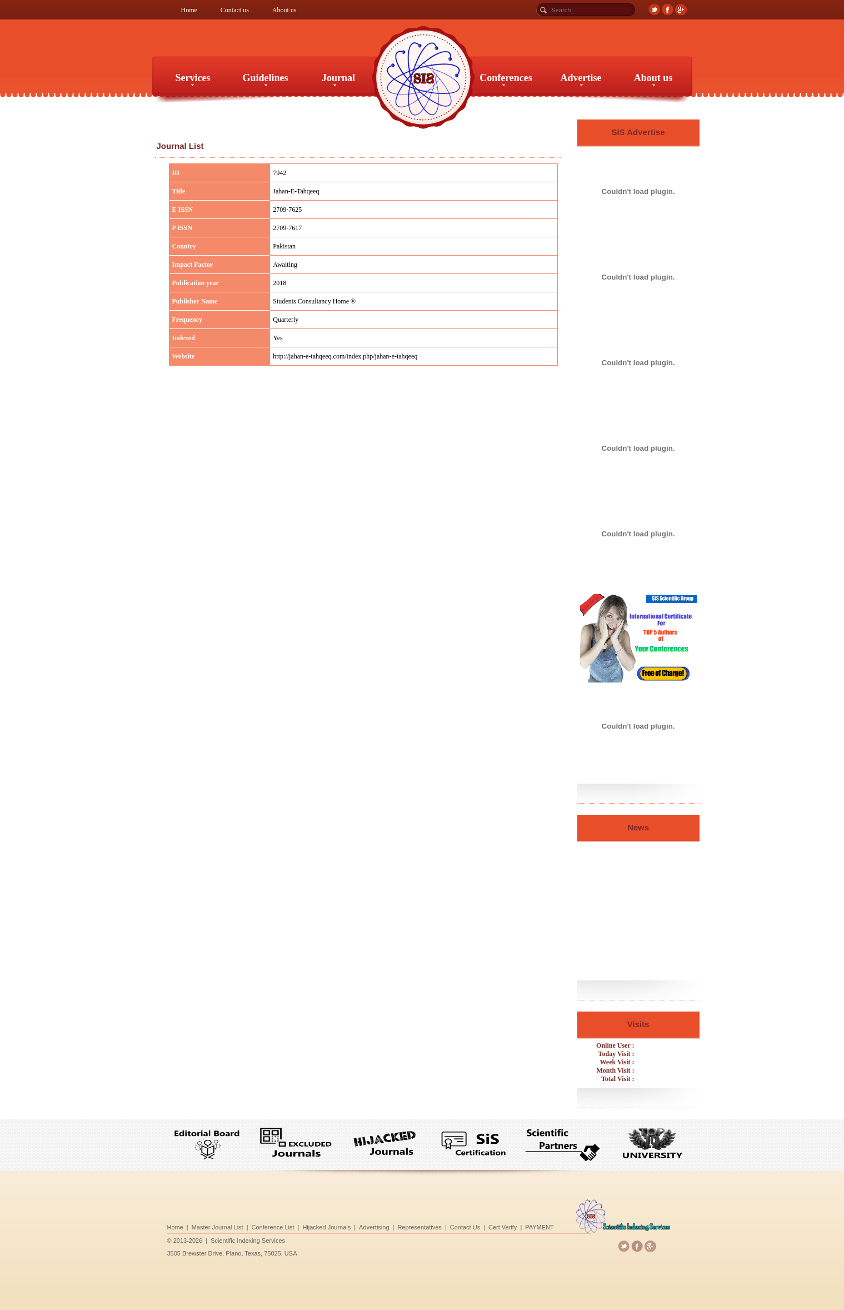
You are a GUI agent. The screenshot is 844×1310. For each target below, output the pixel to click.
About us (284, 10)
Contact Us (437, 1225)
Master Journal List (348, 1225)
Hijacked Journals (387, 1225)
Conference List (368, 1225)
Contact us (235, 10)
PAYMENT (464, 1225)
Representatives (421, 1225)
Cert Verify (451, 1225)
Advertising (405, 1225)
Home (189, 10)
